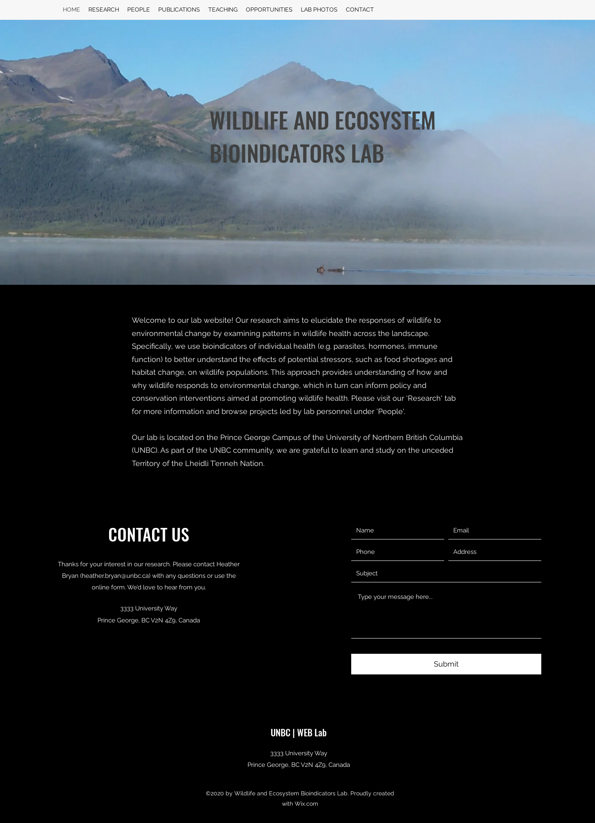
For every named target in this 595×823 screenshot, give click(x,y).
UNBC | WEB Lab (299, 732)
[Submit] (446, 664)
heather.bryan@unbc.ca (115, 575)
